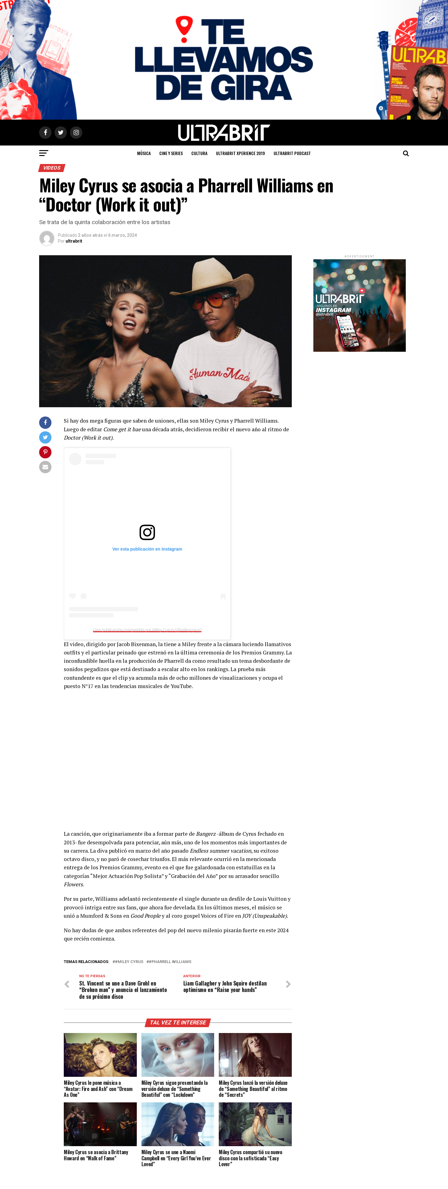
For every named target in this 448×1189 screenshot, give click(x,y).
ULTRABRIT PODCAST (292, 153)
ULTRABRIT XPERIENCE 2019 (240, 153)
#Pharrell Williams (170, 962)
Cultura (199, 153)
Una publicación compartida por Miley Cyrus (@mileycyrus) (147, 629)
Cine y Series (171, 153)
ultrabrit (74, 241)
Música (144, 153)
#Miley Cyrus (129, 962)
